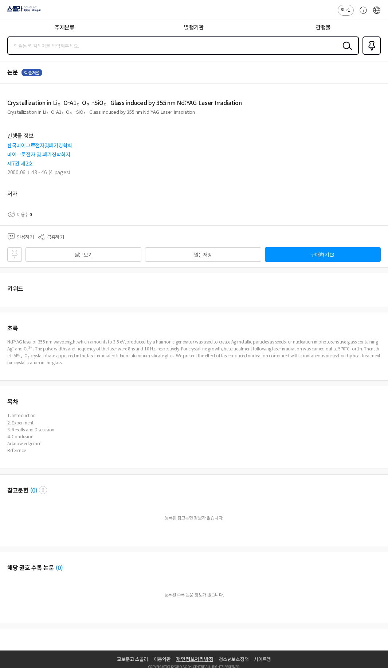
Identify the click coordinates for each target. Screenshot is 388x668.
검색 (345, 51)
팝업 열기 (43, 490)
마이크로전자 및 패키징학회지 (38, 154)
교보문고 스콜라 (132, 659)
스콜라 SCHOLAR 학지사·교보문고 (22, 11)
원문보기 (83, 254)
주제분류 (65, 27)
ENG (377, 13)
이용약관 (162, 659)
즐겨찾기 (370, 54)
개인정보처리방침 (194, 659)
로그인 (345, 9)
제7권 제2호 (20, 163)
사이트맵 (262, 659)
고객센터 (361, 13)
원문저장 (203, 254)
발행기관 (194, 27)
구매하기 (319, 254)
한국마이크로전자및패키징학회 (39, 145)
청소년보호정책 (233, 659)
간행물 (323, 27)
